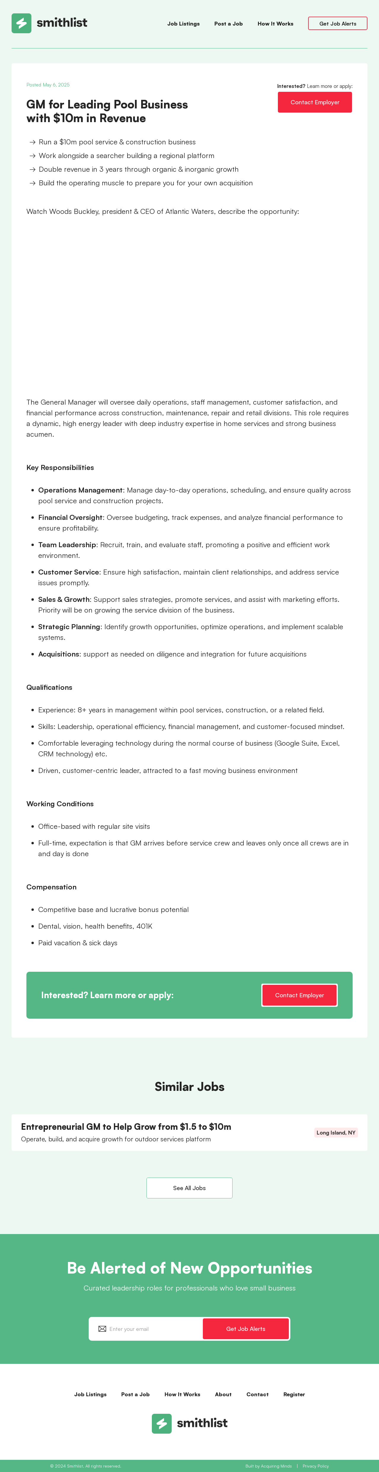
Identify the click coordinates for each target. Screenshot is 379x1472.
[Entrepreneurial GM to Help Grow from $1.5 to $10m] (189, 1132)
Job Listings (183, 23)
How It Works (275, 23)
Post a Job (228, 23)
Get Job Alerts (337, 23)
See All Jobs (189, 1188)
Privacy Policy (316, 1465)
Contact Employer (315, 102)
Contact (257, 1394)
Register (294, 1394)
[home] (86, 23)
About (223, 1394)
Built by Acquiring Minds (269, 1465)
